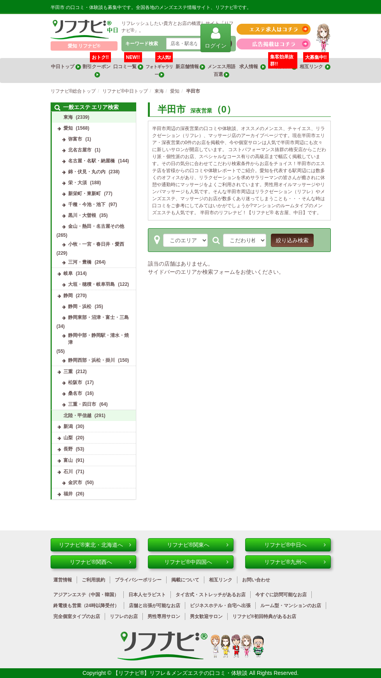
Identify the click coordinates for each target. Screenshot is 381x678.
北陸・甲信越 (77, 415)
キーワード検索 (141, 43)
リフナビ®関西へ (100, 562)
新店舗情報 (190, 67)
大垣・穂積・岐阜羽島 (91, 284)
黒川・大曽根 (82, 215)
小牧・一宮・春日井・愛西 (96, 244)
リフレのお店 (124, 616)
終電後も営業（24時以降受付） (86, 605)
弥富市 (75, 139)
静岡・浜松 (79, 306)
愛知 (68, 128)
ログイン (215, 37)
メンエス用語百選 (221, 70)
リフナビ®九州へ (294, 562)
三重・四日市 (82, 404)
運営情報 (62, 580)
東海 (68, 117)
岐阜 (68, 273)
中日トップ (66, 67)
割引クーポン (97, 67)
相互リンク (315, 64)
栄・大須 (77, 182)
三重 (68, 371)
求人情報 (252, 67)
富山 (68, 460)
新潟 (68, 426)
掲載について (185, 580)
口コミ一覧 (128, 64)
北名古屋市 (79, 150)
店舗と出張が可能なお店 (154, 605)
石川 (68, 471)
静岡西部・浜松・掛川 (91, 360)
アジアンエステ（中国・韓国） (86, 594)
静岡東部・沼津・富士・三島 (98, 317)
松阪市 (75, 382)
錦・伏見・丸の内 (86, 171)
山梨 (68, 437)
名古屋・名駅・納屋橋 (91, 161)
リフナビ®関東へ (197, 545)
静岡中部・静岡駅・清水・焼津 (98, 339)
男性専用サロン (163, 616)
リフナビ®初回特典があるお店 (264, 616)
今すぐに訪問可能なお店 (281, 594)
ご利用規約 (93, 580)
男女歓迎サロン (206, 616)
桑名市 (75, 393)
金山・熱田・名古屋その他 (96, 226)
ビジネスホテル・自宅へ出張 (220, 605)
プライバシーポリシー (138, 580)
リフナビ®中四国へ (196, 562)
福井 (68, 494)
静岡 (68, 295)
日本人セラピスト (147, 594)
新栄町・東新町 (84, 193)
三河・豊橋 (79, 262)
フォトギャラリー (159, 67)
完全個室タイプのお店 (76, 616)
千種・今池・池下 (86, 204)
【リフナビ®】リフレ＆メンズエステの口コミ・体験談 (181, 673)
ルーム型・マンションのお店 (290, 605)
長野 (68, 449)
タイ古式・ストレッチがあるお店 (211, 594)
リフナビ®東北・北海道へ (95, 545)
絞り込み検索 (292, 240)
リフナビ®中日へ (294, 545)
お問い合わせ (256, 580)
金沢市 (75, 482)
